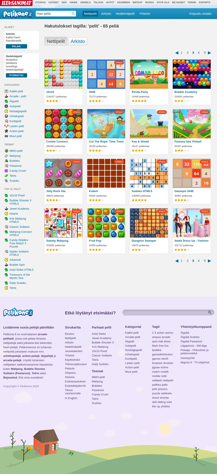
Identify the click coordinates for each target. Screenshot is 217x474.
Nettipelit (90, 13)
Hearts (14, 213)
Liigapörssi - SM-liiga (194, 345)
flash (155, 345)
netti (164, 376)
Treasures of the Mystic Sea (20, 276)
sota (169, 402)
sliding (162, 402)
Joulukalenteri (73, 351)
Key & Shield (140, 141)
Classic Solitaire (20, 226)
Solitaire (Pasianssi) (16, 373)
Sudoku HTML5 (142, 191)
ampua (156, 337)
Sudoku (14, 180)
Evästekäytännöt (75, 385)
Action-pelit (16, 131)
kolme (164, 367)
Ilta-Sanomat (16, 3)
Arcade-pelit (132, 337)
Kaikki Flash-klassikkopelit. (16, 40)
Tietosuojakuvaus (75, 364)
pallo (165, 384)
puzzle (156, 393)
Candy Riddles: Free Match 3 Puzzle (19, 243)
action (160, 332)
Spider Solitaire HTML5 (19, 253)
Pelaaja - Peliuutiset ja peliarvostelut (195, 350)
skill (154, 402)
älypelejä (47, 356)
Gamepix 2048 (183, 191)
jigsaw (156, 367)
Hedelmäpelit (125, 13)
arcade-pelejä (12, 360)
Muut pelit (16, 136)
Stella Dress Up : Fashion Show (191, 240)
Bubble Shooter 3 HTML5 (20, 202)
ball (160, 341)
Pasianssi (16, 165)
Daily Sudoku (18, 283)
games (156, 358)
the (154, 406)
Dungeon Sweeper (144, 240)
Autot (110, 2)
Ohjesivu (70, 372)
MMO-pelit (16, 150)
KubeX (93, 191)
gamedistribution (162, 354)
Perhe (192, 2)
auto (155, 341)
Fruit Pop (95, 240)
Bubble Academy (185, 92)
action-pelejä (30, 356)
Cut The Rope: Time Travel (106, 141)
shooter (164, 397)
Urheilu (85, 2)
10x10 (50, 92)
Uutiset (54, 2)
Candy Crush (18, 170)
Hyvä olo (163, 2)
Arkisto (106, 13)
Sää (64, 2)
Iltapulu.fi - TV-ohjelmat (195, 362)
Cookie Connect (57, 141)
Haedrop (73, 13)
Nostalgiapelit (18, 111)
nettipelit (168, 380)
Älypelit (14, 101)
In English (71, 398)
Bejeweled (10, 377)
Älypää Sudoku (190, 337)
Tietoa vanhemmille (73, 390)
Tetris (13, 175)
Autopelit (15, 106)
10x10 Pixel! (17, 195)
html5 (164, 358)
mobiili (165, 371)
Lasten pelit (17, 126)
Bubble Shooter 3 (102, 342)
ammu (169, 332)
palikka (156, 384)
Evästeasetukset (75, 381)
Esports (204, 2)
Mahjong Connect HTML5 (21, 233)
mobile (156, 376)
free (161, 345)
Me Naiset (178, 2)
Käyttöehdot (72, 359)
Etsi (210, 312)
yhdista (165, 406)
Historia (69, 377)
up (158, 406)
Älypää (185, 332)
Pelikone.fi (18, 13)
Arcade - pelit (18, 96)
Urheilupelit (17, 116)
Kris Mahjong (100, 346)
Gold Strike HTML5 (22, 269)
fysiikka (156, 350)
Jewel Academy (19, 208)
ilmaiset (168, 363)
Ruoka (149, 2)
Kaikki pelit (16, 91)
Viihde (73, 2)
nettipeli (157, 380)
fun (167, 345)
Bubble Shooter (34, 368)
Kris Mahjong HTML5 (18, 220)
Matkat (137, 2)
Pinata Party (140, 92)
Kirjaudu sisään (200, 13)
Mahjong (15, 155)
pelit (154, 389)
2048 (92, 92)
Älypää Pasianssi (191, 341)
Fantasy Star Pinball (187, 141)
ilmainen (157, 363)
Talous (98, 2)
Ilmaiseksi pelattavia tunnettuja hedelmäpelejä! (16, 66)
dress (167, 341)
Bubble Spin (17, 264)
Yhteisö (144, 13)
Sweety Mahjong (57, 240)
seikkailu (166, 393)
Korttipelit (15, 121)
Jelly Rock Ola (56, 191)
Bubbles (15, 160)
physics (162, 389)
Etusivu (40, 2)
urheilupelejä (12, 356)
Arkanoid (15, 259)
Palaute (69, 368)
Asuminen (123, 2)
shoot (155, 397)
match (156, 371)
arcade (165, 337)
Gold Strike (99, 333)
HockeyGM (187, 358)
